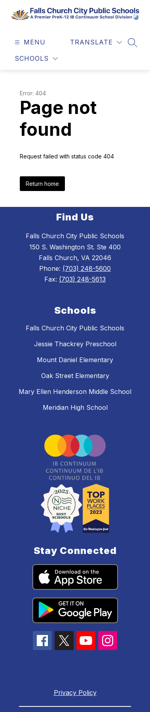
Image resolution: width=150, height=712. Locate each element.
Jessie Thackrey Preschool (75, 344)
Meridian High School (75, 407)
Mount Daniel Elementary (75, 360)
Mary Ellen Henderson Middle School (75, 392)
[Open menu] (29, 42)
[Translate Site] (96, 42)
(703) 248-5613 (82, 279)
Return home (42, 183)
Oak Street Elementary (75, 376)
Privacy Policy (75, 693)
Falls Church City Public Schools (75, 328)
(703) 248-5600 (87, 268)
